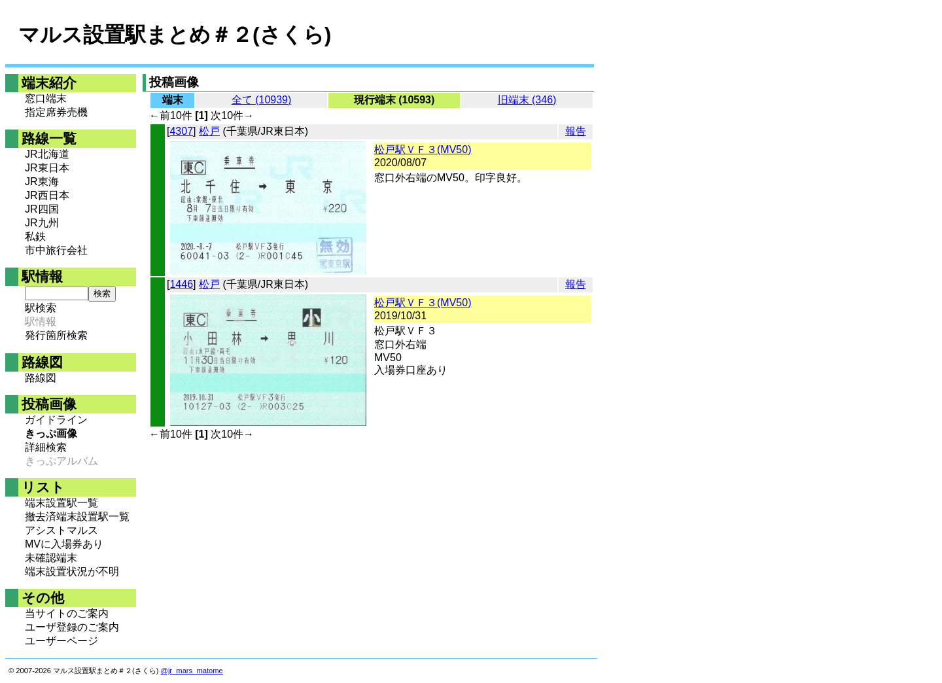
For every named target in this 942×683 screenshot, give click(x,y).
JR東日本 (47, 167)
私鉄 (35, 236)
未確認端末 (51, 557)
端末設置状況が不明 (72, 571)
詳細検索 (46, 447)
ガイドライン (56, 419)
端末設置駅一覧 (61, 502)
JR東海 (42, 181)
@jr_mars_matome (192, 670)
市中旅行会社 (56, 250)
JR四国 (42, 209)
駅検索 (40, 307)
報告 (575, 131)
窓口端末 (46, 98)
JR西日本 (47, 195)
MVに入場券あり (64, 544)
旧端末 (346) (527, 99)
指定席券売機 (56, 112)
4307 (181, 131)
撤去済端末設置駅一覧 (77, 516)
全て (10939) (262, 99)
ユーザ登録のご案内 (72, 627)
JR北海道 (47, 154)
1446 (181, 284)
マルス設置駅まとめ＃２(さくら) (174, 34)
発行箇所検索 (56, 335)
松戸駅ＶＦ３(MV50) (422, 149)
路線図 (40, 377)
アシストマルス (61, 530)
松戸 (209, 131)
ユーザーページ (61, 640)
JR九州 (42, 222)
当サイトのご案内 (67, 613)
